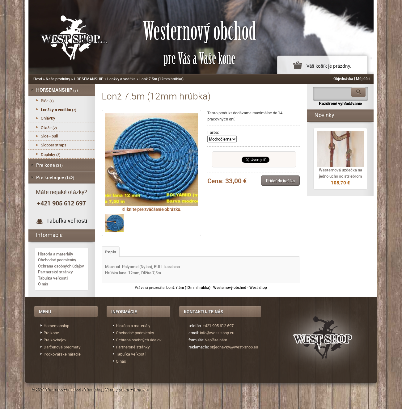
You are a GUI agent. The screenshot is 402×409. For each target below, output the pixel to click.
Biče (45, 100)
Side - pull (49, 136)
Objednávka (343, 78)
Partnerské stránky (55, 272)
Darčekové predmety (62, 347)
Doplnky (48, 154)
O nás (43, 284)
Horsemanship (56, 325)
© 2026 (38, 389)
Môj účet (363, 78)
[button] (280, 180)
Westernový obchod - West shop (74, 389)
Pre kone (45, 165)
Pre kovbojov (50, 177)
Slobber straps (53, 145)
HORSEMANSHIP (89, 78)
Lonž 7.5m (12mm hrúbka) (161, 78)
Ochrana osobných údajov (61, 266)
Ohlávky (48, 118)
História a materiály (55, 254)
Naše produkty (58, 78)
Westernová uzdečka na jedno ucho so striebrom (340, 173)
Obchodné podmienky (57, 260)
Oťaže (46, 127)
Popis (110, 252)
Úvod (37, 78)
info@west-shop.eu (217, 332)
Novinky (324, 115)
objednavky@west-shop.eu (234, 347)
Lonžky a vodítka (121, 78)
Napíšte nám (216, 340)
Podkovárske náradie (62, 354)
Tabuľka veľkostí (66, 220)
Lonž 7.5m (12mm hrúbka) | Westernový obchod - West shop (216, 287)
